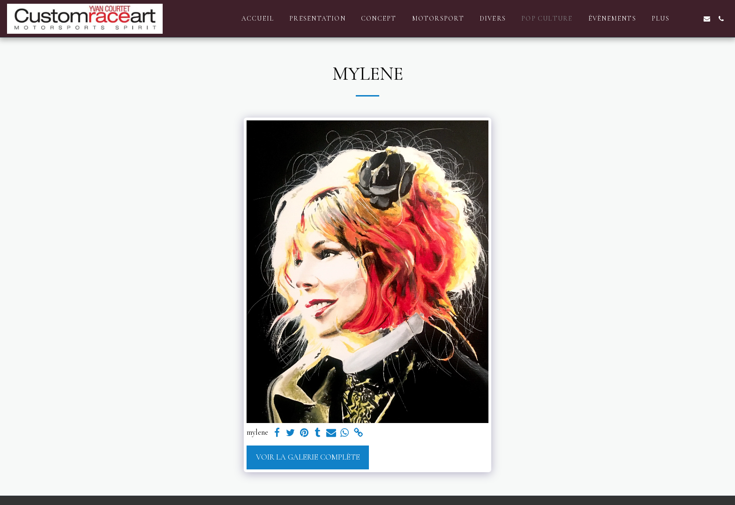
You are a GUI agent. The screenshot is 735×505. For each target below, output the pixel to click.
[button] (692, 18)
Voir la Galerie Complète (308, 457)
